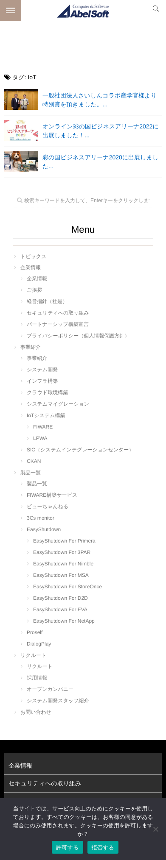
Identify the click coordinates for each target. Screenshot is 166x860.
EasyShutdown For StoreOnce (67, 587)
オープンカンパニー (50, 689)
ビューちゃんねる (47, 506)
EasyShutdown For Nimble (63, 564)
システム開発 (42, 370)
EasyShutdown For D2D (60, 598)
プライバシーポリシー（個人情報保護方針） (78, 336)
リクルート (33, 655)
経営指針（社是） (47, 301)
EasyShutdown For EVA (60, 609)
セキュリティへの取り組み (58, 313)
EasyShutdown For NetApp (64, 621)
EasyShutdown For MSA (61, 575)
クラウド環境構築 (47, 392)
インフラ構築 (42, 381)
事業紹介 (30, 347)
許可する (67, 847)
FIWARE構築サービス (52, 495)
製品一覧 (30, 473)
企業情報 (30, 267)
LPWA (40, 438)
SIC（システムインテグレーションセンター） (80, 450)
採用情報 (37, 678)
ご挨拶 (34, 290)
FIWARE (43, 427)
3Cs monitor (40, 518)
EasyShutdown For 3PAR (61, 552)
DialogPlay (39, 644)
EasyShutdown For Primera (64, 541)
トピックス (33, 256)
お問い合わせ (35, 712)
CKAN (34, 461)
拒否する (103, 847)
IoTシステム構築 (46, 415)
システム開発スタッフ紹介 (58, 701)
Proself (34, 632)
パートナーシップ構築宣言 (58, 324)
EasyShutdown (44, 529)
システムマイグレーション (58, 404)
